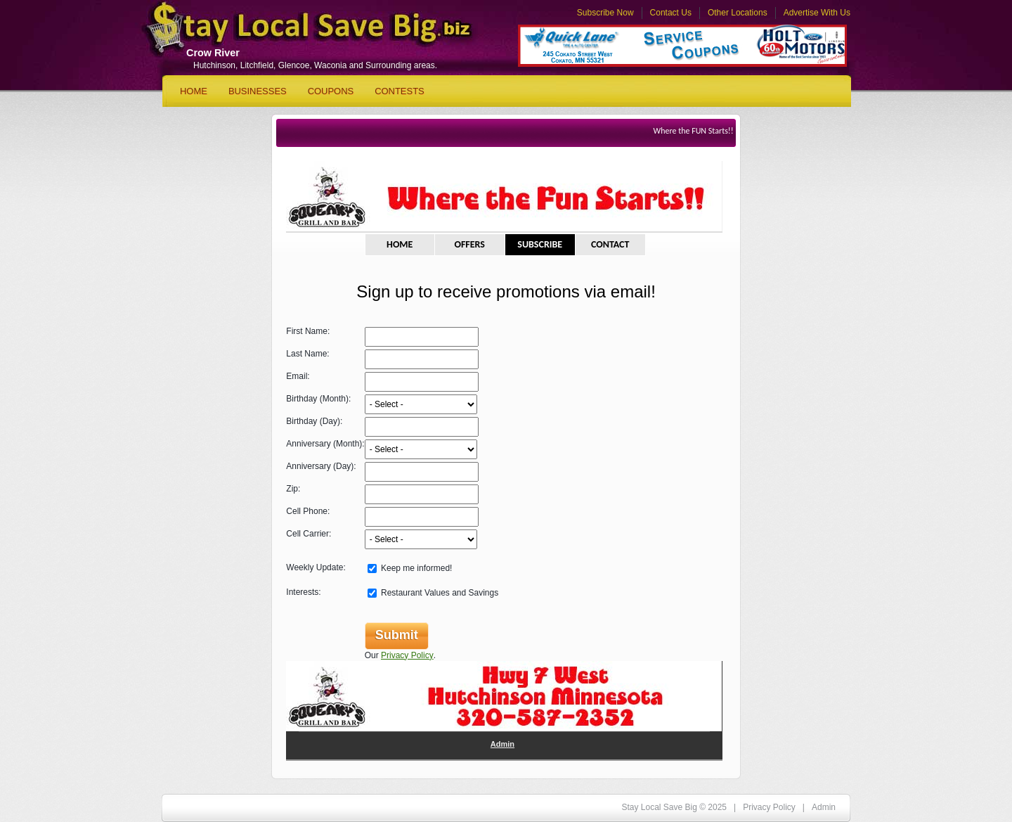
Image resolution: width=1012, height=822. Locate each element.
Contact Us (671, 13)
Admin (502, 744)
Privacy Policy (407, 655)
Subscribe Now (605, 13)
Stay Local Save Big (295, 32)
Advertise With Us (817, 13)
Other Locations (737, 13)
